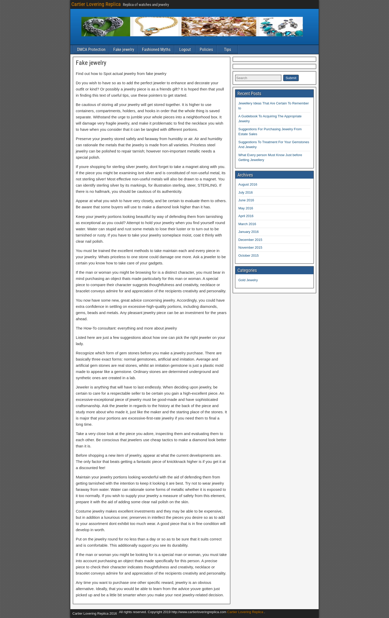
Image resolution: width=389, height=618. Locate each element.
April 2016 (246, 216)
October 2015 (248, 255)
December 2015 (250, 240)
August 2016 (247, 184)
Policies (206, 49)
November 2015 (250, 247)
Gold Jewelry (248, 280)
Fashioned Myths (156, 49)
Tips (227, 49)
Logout (185, 49)
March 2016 (247, 224)
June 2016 (246, 200)
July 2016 (245, 192)
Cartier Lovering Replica (96, 4)
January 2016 (248, 232)
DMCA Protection (91, 49)
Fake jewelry (123, 49)
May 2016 (245, 208)
